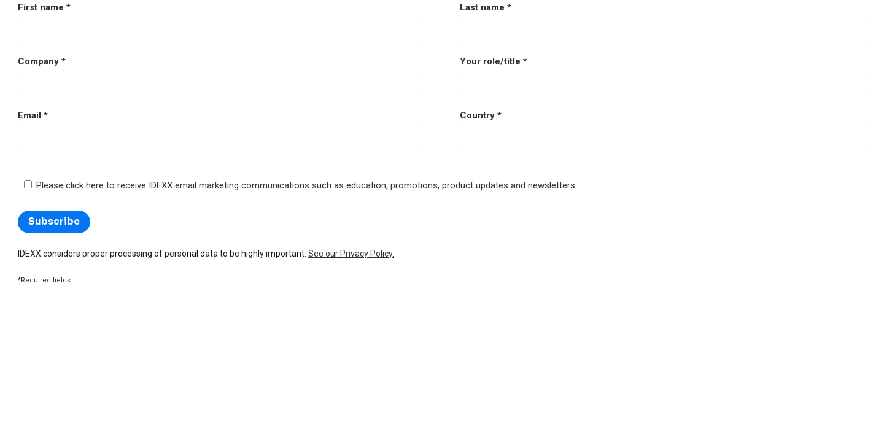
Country (477, 115)
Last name (482, 7)
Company (38, 61)
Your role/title (490, 61)
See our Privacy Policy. (351, 253)
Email (29, 115)
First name (41, 7)
